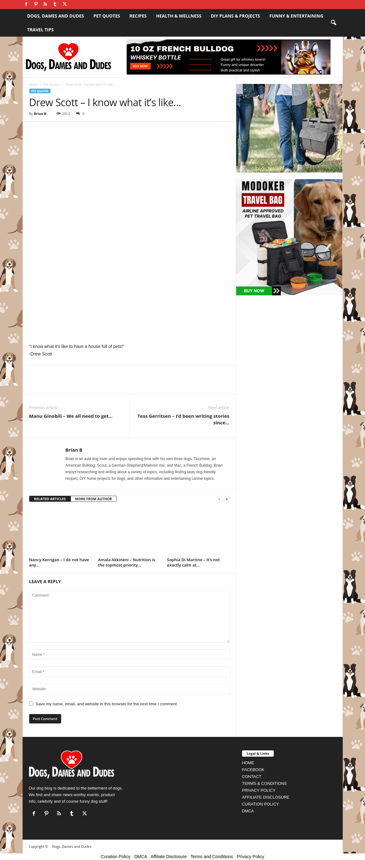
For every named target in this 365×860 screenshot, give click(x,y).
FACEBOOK (253, 769)
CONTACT (252, 776)
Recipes (138, 16)
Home (33, 84)
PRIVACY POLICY (259, 790)
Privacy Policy (250, 856)
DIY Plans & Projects (235, 16)
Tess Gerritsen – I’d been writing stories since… (183, 419)
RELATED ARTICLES (50, 498)
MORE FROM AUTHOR (93, 498)
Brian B (40, 113)
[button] (333, 23)
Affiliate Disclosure (169, 856)
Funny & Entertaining (296, 16)
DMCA (248, 811)
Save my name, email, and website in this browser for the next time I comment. (107, 704)
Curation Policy (115, 856)
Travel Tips (40, 30)
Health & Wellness (179, 16)
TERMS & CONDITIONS (264, 783)
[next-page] (227, 499)
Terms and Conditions (211, 856)
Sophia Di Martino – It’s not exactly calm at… (193, 562)
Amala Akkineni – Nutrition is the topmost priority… (126, 562)
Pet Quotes (106, 16)
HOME (248, 762)
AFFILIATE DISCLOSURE (265, 797)
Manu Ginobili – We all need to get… (71, 416)
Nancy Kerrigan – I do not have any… (59, 562)
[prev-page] (219, 499)
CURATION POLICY (260, 804)
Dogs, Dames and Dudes (55, 16)
